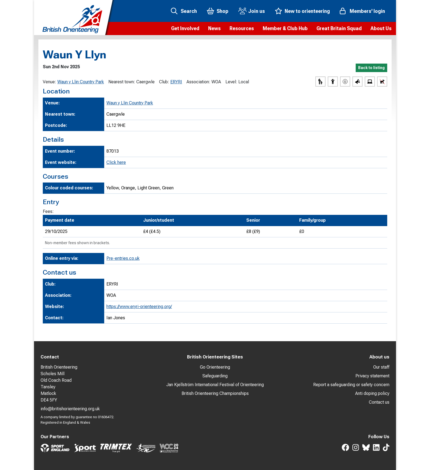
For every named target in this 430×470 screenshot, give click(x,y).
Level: (231, 81)
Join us (256, 11)
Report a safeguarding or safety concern (351, 384)
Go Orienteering (215, 367)
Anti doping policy (372, 393)
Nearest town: (121, 81)
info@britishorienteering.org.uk (70, 408)
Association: (198, 81)
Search (189, 11)
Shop (222, 11)
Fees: (48, 211)
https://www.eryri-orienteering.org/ (139, 306)
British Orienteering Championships (215, 393)
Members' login (367, 11)
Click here (116, 162)
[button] (185, 28)
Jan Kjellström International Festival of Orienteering (215, 384)
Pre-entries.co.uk (123, 258)
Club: (164, 81)
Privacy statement (372, 375)
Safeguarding (215, 375)
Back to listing (371, 67)
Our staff (381, 367)
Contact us (379, 402)
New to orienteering (307, 11)
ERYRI (176, 81)
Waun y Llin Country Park (80, 81)
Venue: (49, 81)
